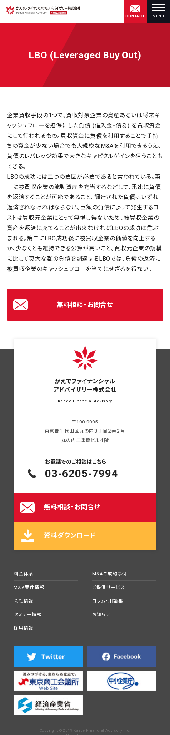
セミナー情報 (28, 614)
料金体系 (23, 574)
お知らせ (101, 614)
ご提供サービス (108, 587)
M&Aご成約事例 (109, 574)
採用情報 (23, 628)
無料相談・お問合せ (85, 304)
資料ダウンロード (69, 535)
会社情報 (23, 601)
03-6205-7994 (81, 473)
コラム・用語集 (107, 601)
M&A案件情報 (29, 587)
